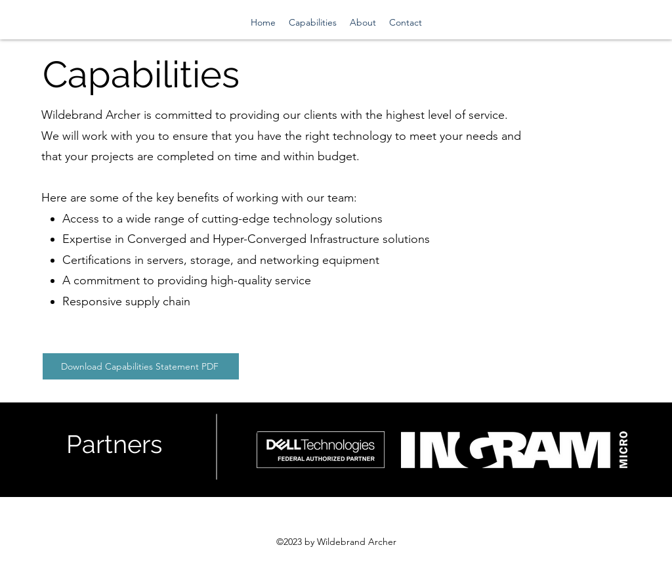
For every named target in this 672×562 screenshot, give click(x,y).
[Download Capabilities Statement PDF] (141, 366)
